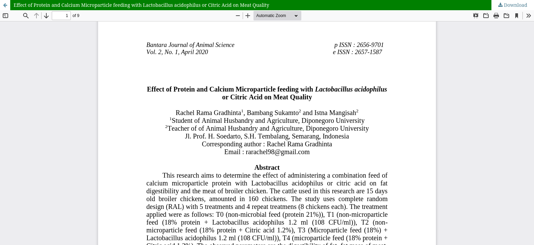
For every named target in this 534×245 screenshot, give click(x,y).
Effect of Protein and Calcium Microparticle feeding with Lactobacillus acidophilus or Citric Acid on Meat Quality (141, 5)
